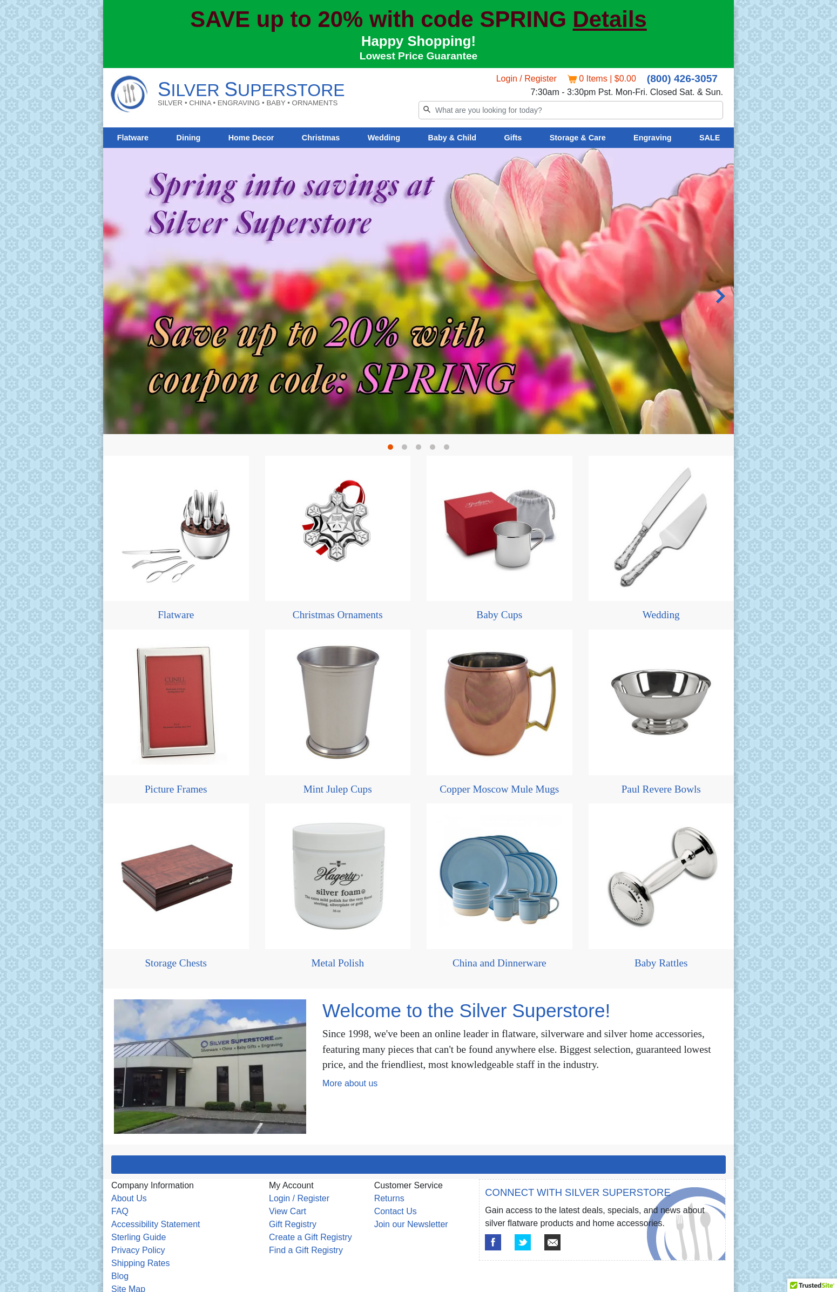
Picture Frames (176, 789)
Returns (389, 1198)
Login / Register (526, 78)
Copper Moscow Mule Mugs (499, 789)
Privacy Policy (138, 1250)
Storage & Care (578, 137)
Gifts (513, 137)
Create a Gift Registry (310, 1237)
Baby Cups (499, 614)
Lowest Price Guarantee (419, 56)
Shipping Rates (140, 1263)
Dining (189, 137)
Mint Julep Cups (337, 789)
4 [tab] (435, 449)
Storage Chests (176, 963)
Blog (120, 1276)
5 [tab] (449, 449)
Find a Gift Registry (306, 1250)
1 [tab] (393, 449)
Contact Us (395, 1211)
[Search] (570, 110)
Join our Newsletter (411, 1224)
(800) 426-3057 (682, 78)
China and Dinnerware (499, 963)
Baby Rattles (661, 963)
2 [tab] (407, 449)
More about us (349, 1083)
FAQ (120, 1211)
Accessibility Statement (155, 1224)
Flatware (132, 137)
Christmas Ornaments (338, 614)
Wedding (384, 137)
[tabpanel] (418, 291)
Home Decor (251, 137)
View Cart (287, 1211)
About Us (129, 1198)
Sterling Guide (138, 1237)
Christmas (321, 137)
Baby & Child (452, 137)
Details (610, 19)
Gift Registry (292, 1224)
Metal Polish (337, 963)
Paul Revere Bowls (661, 789)
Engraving (652, 137)
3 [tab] (421, 449)
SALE (709, 137)
